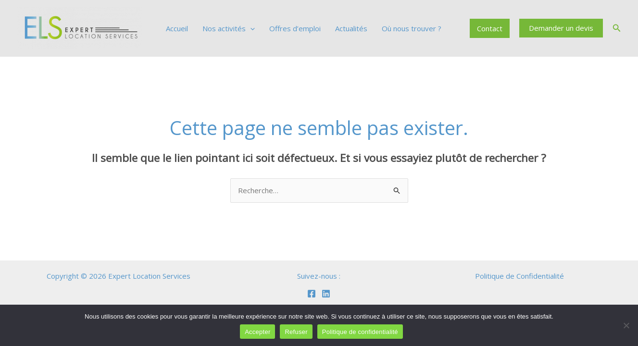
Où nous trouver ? (411, 28)
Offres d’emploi (295, 28)
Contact (489, 28)
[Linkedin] (326, 293)
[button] (561, 28)
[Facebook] (311, 293)
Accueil (177, 28)
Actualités (351, 28)
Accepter (257, 331)
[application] (250, 28)
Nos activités (228, 28)
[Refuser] (626, 325)
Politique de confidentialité (360, 331)
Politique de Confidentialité (519, 276)
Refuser (296, 331)
